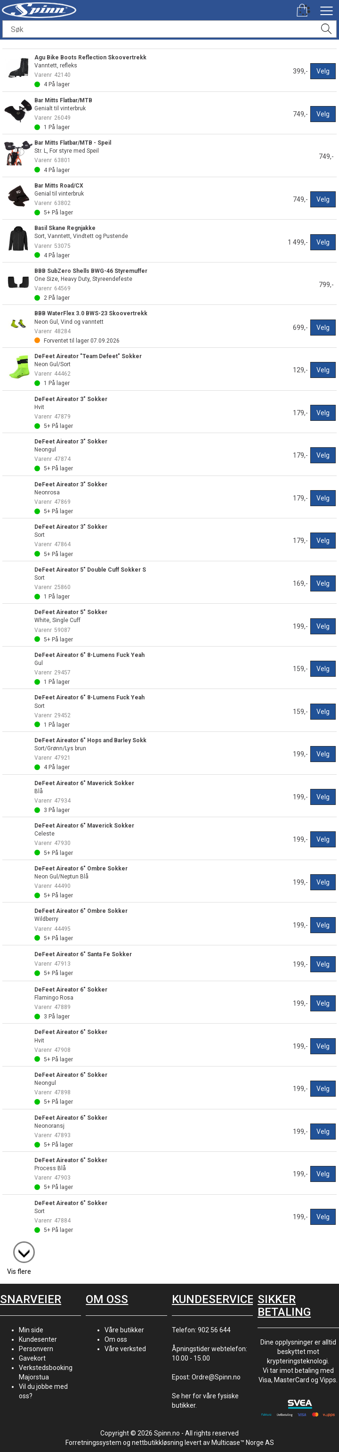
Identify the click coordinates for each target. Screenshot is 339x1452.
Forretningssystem (93, 1442)
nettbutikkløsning (157, 1442)
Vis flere (19, 1271)
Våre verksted (125, 1349)
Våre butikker (124, 1330)
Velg (323, 71)
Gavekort (32, 1358)
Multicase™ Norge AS (242, 1442)
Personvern (36, 1349)
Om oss (116, 1339)
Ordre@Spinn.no (216, 1377)
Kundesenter (38, 1339)
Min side (31, 1330)
